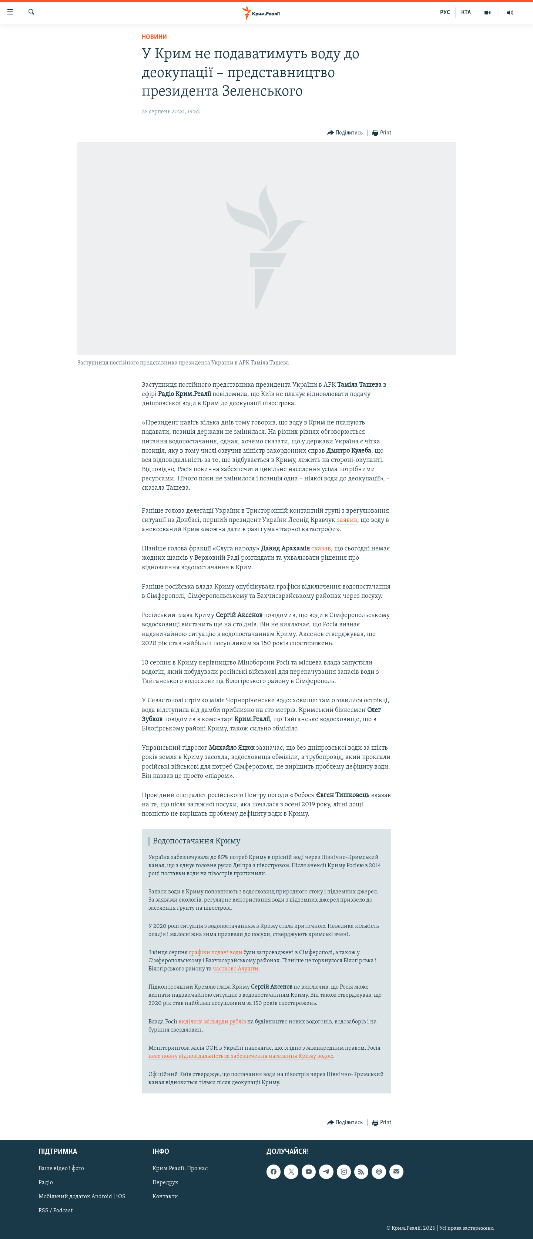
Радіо (45, 1183)
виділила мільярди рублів (212, 1022)
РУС (445, 13)
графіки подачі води (215, 953)
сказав (321, 548)
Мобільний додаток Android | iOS (81, 1197)
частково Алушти (235, 969)
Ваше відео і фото (61, 1169)
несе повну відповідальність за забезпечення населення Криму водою (240, 1056)
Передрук (165, 1183)
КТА (466, 13)
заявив (347, 520)
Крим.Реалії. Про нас (180, 1169)
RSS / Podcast (55, 1211)
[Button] (345, 133)
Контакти (165, 1197)
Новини (154, 37)
